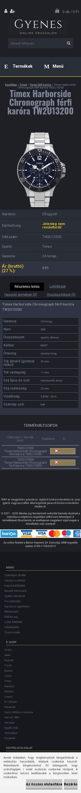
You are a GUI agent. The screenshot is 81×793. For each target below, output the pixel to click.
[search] (68, 43)
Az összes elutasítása (44, 784)
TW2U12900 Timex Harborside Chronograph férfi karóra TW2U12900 (25, 451)
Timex (23, 84)
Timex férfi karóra (40, 84)
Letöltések (57, 286)
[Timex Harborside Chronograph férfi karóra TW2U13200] (40, 131)
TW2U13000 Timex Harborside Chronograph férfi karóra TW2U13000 (25, 462)
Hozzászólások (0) (61, 295)
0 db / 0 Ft (70, 12)
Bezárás (71, 784)
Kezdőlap (11, 84)
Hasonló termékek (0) (20, 295)
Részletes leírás (27, 287)
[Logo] (38, 26)
